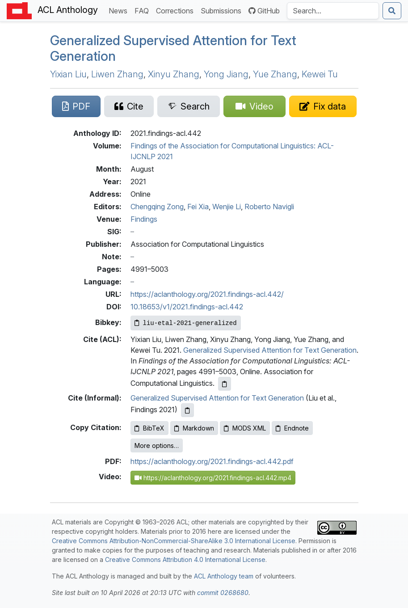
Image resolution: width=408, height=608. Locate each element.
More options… (157, 445)
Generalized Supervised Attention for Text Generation (270, 350)
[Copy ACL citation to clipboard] (224, 384)
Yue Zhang (275, 74)
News (120, 10)
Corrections (176, 10)
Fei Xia (198, 206)
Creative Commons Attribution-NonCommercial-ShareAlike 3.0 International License (173, 541)
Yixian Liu (68, 74)
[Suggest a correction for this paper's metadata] (322, 106)
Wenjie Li (226, 206)
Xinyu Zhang (173, 74)
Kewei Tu (320, 74)
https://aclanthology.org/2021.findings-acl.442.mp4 (213, 477)
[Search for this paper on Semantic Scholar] (188, 106)
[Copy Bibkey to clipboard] (185, 323)
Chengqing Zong (157, 206)
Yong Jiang (226, 74)
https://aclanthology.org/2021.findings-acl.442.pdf (212, 461)
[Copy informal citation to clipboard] (187, 410)
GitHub (264, 10)
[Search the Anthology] (333, 10)
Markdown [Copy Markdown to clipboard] (194, 428)
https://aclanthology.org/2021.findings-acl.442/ (207, 294)
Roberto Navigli (269, 206)
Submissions (223, 10)
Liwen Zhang (117, 74)
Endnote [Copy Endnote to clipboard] (292, 428)
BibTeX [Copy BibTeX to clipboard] (149, 428)
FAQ (143, 10)
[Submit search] (392, 10)
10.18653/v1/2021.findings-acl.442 (186, 306)
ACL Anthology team (223, 576)
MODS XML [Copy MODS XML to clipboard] (245, 428)
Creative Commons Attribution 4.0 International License (185, 559)
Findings (143, 219)
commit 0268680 (222, 592)
